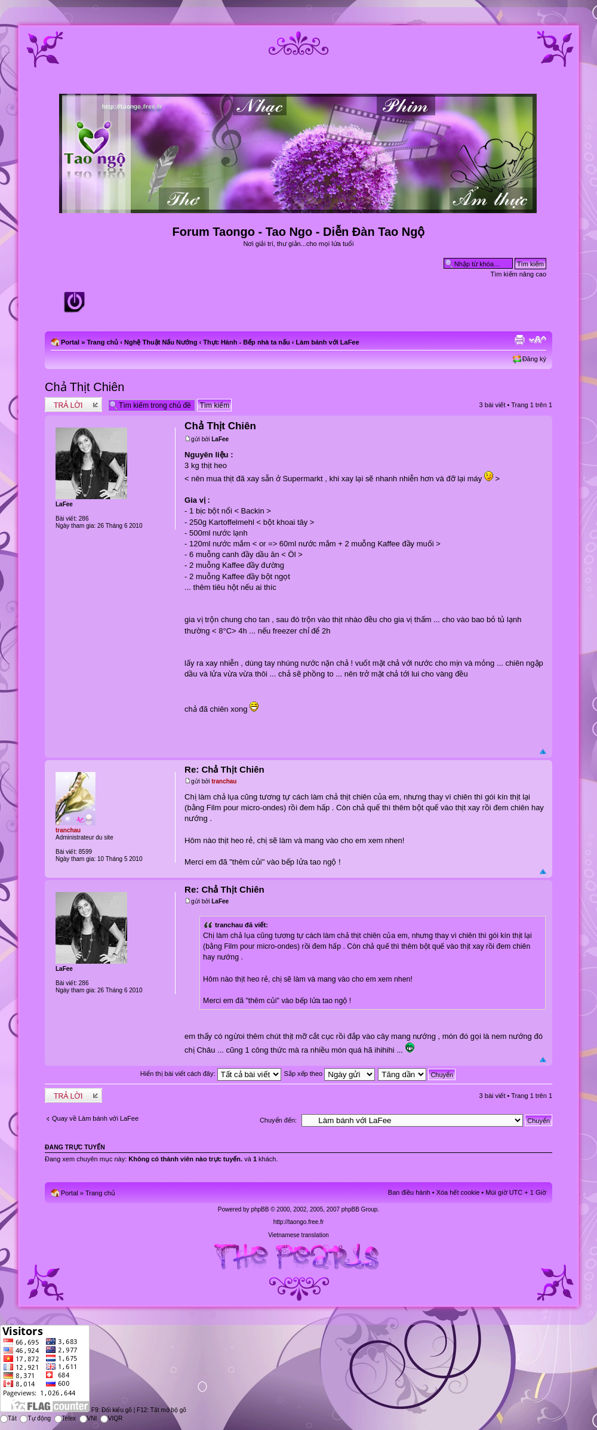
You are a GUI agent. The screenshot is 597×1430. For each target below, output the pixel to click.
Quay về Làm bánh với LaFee (95, 1118)
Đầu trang (543, 752)
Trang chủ (102, 342)
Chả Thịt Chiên (84, 386)
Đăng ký (534, 358)
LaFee (220, 439)
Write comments (73, 404)
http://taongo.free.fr (298, 1222)
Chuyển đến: (278, 1120)
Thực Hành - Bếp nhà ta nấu (246, 342)
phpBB (260, 1209)
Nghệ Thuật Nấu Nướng (160, 342)
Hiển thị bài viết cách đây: (210, 1073)
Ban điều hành (409, 1192)
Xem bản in (519, 339)
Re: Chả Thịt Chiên (224, 769)
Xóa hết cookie (458, 1192)
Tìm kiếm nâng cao (518, 274)
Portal (70, 342)
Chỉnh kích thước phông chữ (537, 339)
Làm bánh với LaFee (327, 342)
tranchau (223, 781)
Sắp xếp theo (330, 1073)
